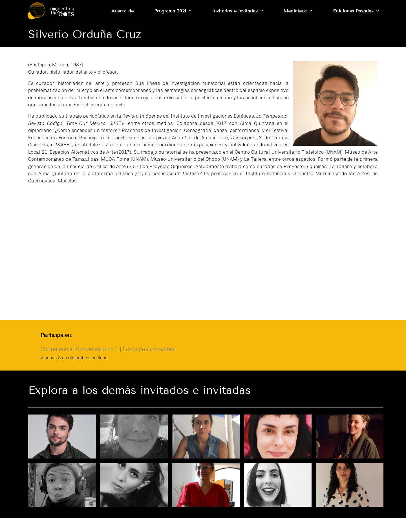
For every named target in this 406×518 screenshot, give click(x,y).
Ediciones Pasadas (356, 10)
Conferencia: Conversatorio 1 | (82, 349)
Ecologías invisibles (149, 349)
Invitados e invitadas (237, 10)
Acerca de (122, 11)
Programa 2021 (172, 10)
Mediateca (298, 10)
